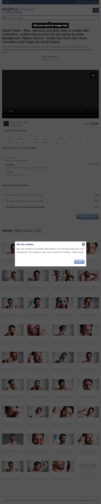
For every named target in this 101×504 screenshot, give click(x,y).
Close (79, 262)
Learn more (78, 252)
